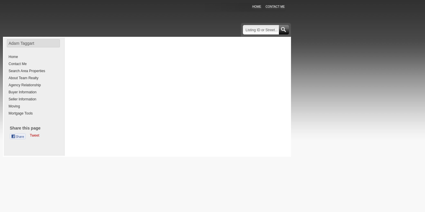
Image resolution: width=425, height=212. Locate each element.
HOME (256, 6)
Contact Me (18, 64)
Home (13, 57)
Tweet (34, 135)
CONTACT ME (275, 6)
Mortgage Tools (21, 113)
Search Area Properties (27, 71)
